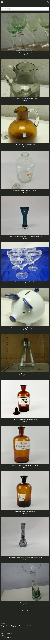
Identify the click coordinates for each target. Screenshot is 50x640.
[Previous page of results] (22, 611)
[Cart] (48, 2)
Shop (2, 626)
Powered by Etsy (6, 637)
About (7, 626)
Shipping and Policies (17, 626)
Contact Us (28, 626)
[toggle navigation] (2, 2)
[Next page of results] (27, 611)
